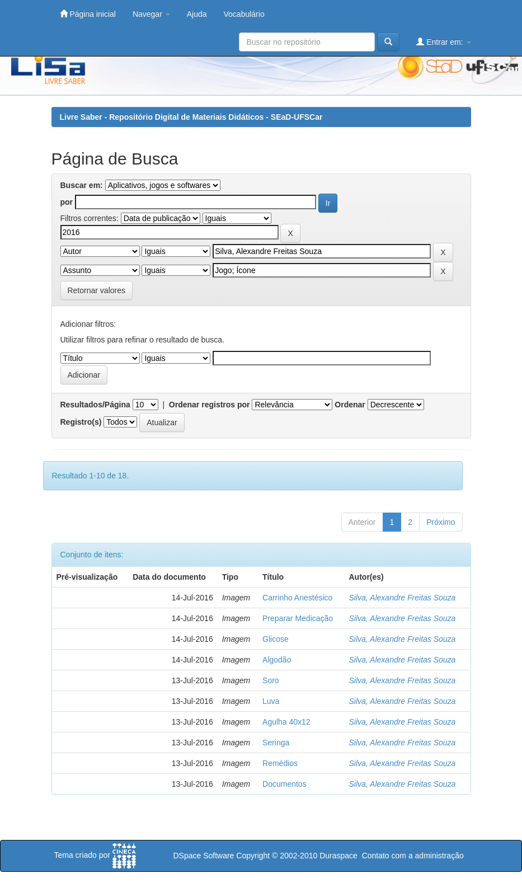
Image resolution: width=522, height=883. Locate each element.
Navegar (151, 14)
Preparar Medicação (297, 618)
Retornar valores (97, 290)
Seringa (275, 742)
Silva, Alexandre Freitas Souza (402, 597)
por (66, 202)
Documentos (284, 783)
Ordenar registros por (209, 404)
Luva (270, 701)
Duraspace (338, 855)
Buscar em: (81, 185)
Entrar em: (443, 41)
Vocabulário (244, 14)
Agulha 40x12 (286, 721)
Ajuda (197, 14)
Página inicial (88, 13)
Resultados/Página (95, 404)
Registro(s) (81, 421)
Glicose (275, 639)
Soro (270, 680)
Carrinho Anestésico (297, 597)
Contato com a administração (413, 855)
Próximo (440, 522)
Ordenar (350, 404)
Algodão (276, 659)
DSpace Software (203, 855)
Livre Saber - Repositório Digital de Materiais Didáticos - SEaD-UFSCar (191, 116)
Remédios (280, 763)
